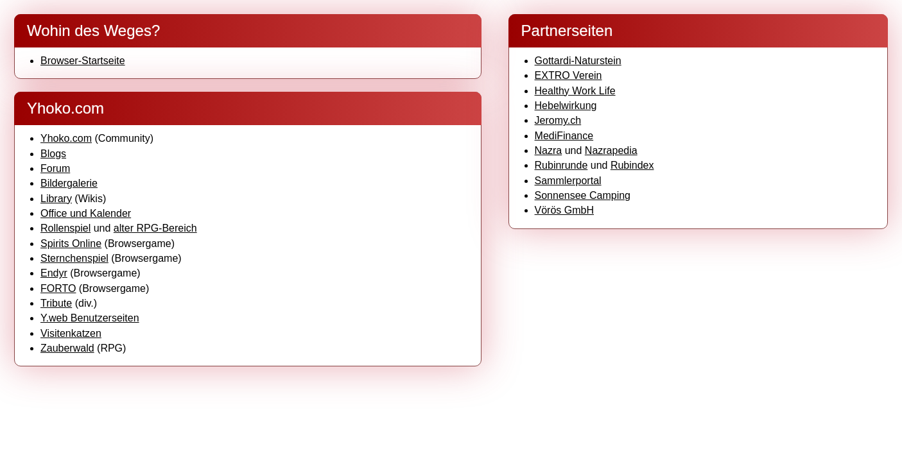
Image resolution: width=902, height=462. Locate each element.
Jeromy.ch (558, 120)
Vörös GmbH (564, 210)
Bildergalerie (69, 183)
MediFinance (564, 135)
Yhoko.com (66, 138)
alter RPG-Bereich (155, 228)
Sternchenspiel (74, 258)
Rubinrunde (561, 165)
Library (56, 198)
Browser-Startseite (82, 60)
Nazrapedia (611, 150)
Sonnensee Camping (582, 195)
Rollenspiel (65, 228)
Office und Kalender (85, 213)
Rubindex (632, 165)
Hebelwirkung (566, 105)
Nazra (548, 150)
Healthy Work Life (575, 90)
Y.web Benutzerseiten (89, 317)
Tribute (56, 303)
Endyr (53, 273)
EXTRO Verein (568, 75)
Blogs (53, 153)
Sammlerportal (568, 180)
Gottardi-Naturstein (578, 60)
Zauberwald (67, 348)
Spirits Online (70, 243)
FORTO (58, 288)
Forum (55, 168)
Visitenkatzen (70, 333)
